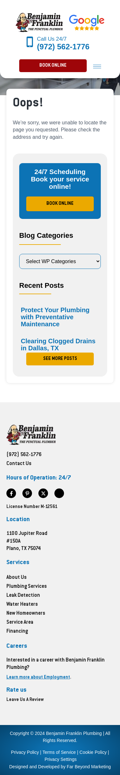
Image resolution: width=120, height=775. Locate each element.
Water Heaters (22, 604)
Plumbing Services (26, 586)
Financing (17, 631)
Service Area (19, 622)
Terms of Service (59, 752)
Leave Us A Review (25, 700)
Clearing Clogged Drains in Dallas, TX (58, 345)
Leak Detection (23, 595)
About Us (16, 577)
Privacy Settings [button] (60, 759)
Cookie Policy (93, 752)
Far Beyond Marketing (89, 766)
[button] (53, 65)
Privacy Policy (25, 752)
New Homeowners (25, 613)
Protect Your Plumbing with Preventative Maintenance (55, 317)
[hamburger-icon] (97, 66)
